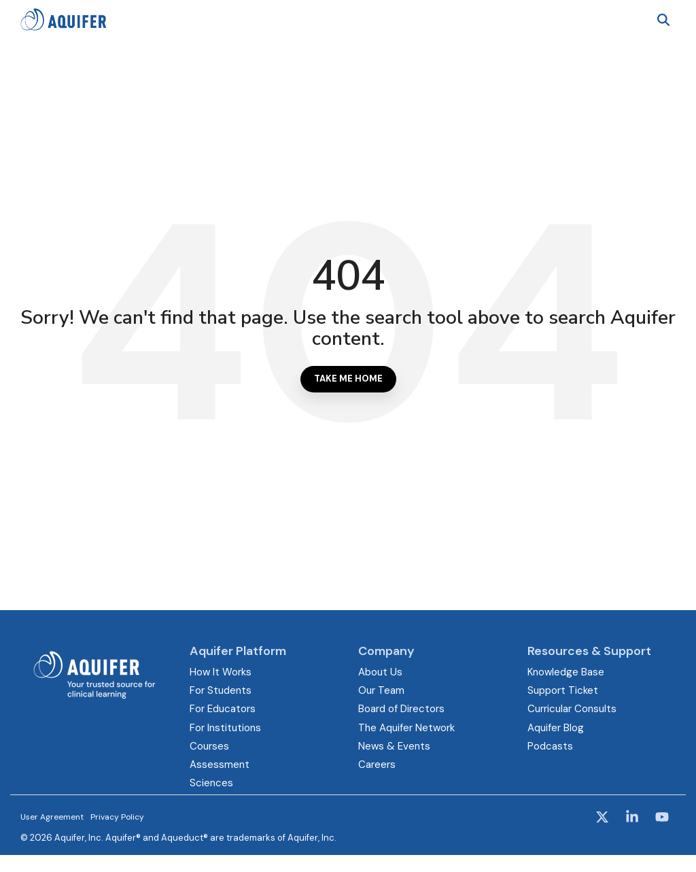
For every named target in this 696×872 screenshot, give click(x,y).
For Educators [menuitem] (223, 709)
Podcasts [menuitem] (550, 746)
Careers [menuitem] (377, 764)
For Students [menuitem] (220, 690)
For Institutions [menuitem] (225, 728)
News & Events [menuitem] (394, 746)
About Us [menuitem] (380, 672)
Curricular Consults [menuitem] (571, 709)
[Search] (663, 19)
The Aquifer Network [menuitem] (406, 728)
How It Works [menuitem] (220, 672)
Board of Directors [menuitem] (401, 709)
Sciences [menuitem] (211, 783)
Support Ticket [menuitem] (562, 690)
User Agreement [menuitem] (52, 816)
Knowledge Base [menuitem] (565, 672)
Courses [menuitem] (209, 746)
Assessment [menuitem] (219, 764)
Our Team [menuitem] (381, 690)
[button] (603, 818)
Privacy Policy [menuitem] (117, 816)
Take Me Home (348, 378)
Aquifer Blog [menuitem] (555, 728)
